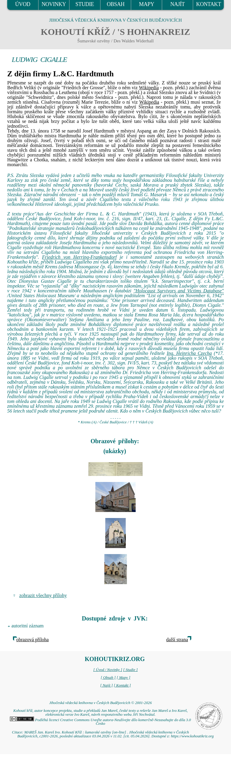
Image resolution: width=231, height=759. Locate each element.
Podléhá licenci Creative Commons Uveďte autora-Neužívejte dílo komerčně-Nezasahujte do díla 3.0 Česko (100, 722)
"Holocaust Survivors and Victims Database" (179, 290)
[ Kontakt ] (122, 685)
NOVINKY (54, 4)
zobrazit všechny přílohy (43, 595)
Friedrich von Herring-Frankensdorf (79, 257)
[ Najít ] (106, 685)
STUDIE (84, 4)
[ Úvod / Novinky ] (107, 670)
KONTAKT (208, 4)
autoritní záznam (27, 625)
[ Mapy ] (124, 677)
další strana (177, 639)
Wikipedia (149, 87)
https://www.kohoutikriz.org (192, 736)
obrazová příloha (32, 639)
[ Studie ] (130, 670)
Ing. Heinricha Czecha (189, 353)
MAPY (146, 4)
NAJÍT (177, 4)
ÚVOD (22, 4)
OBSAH (116, 4)
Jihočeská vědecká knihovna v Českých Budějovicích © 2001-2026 (100, 703)
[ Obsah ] (108, 677)
